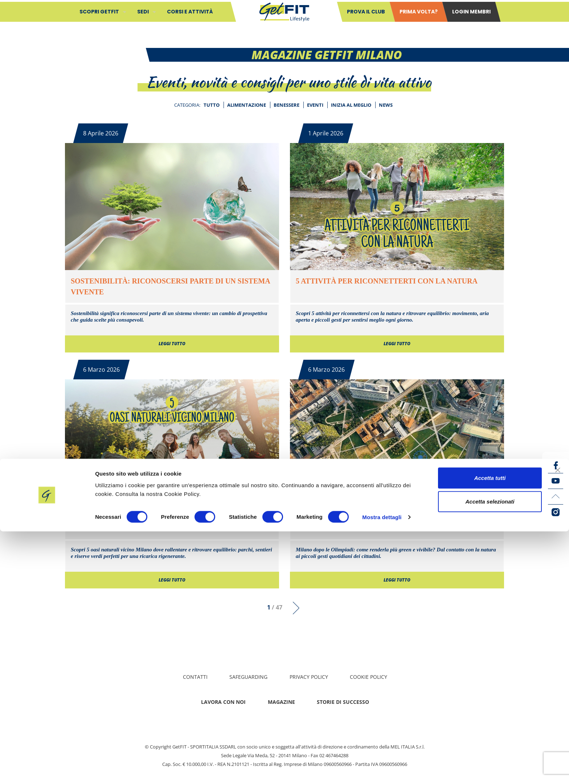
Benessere (286, 105)
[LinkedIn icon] (555, 497)
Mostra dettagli (381, 765)
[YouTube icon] (555, 481)
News (386, 105)
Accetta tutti (490, 725)
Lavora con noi (223, 701)
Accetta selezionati (489, 749)
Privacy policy (309, 676)
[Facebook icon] (555, 465)
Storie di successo (343, 701)
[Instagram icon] (555, 512)
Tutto (212, 105)
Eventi (315, 105)
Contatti (195, 676)
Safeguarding (248, 676)
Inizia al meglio (351, 105)
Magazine (281, 701)
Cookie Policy (368, 676)
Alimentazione (246, 105)
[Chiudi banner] (557, 717)
